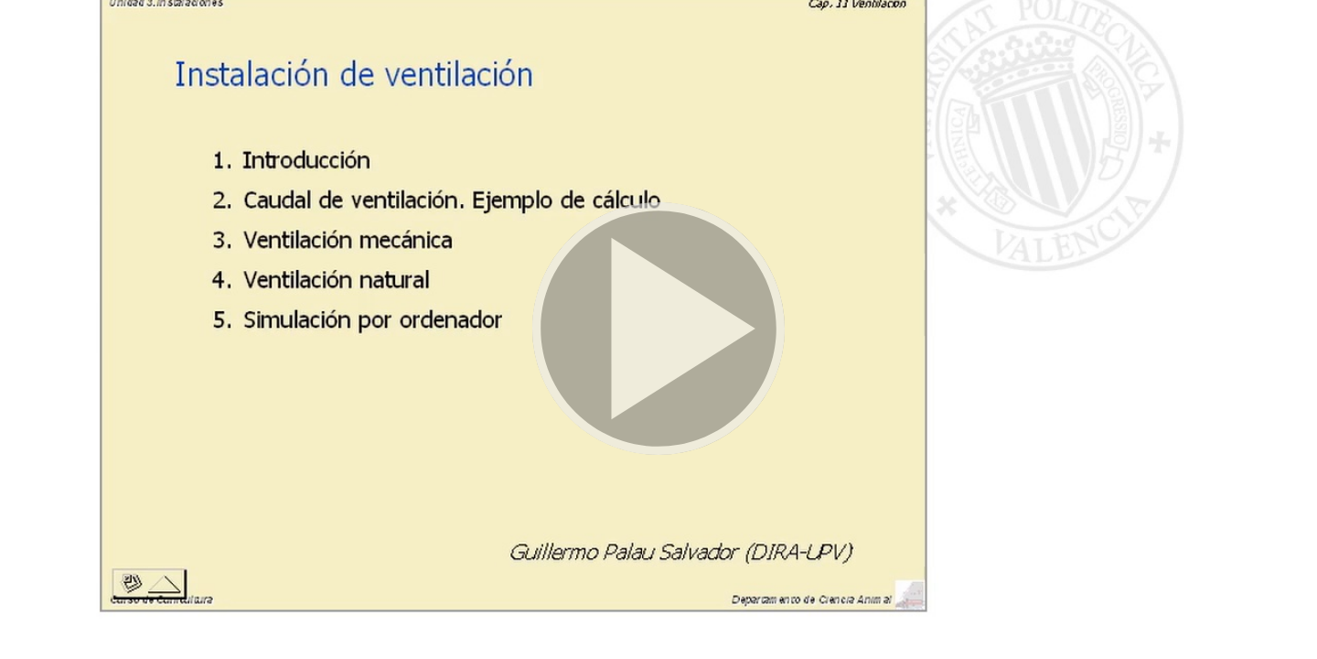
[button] (658, 329)
